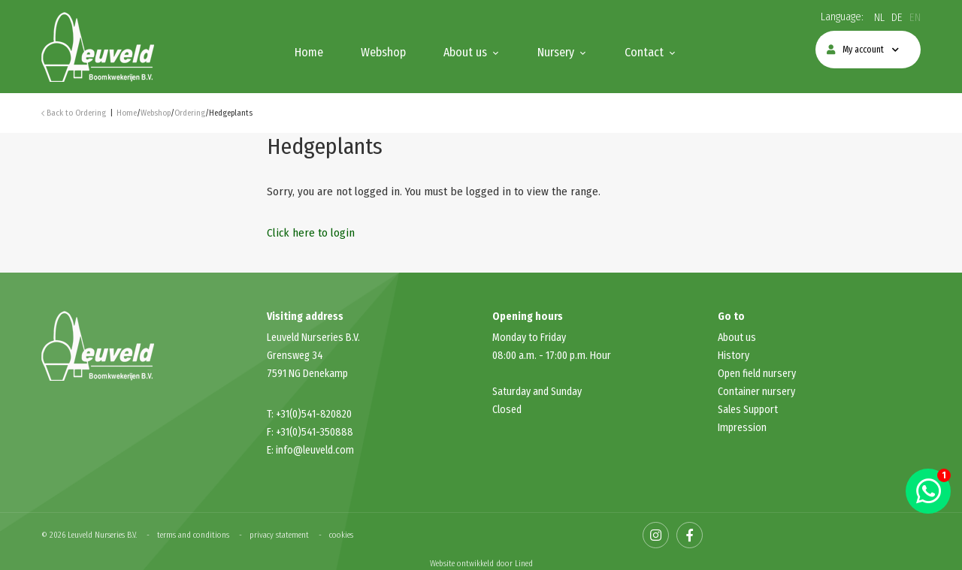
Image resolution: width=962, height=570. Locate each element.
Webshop (383, 52)
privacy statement (279, 535)
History (733, 355)
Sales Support (748, 409)
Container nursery (756, 391)
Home (309, 52)
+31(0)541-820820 (314, 414)
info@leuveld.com (315, 450)
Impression (742, 427)
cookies (341, 535)
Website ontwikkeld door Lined (481, 563)
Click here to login (311, 233)
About (732, 337)
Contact (644, 52)
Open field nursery (757, 373)
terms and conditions (193, 535)
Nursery (555, 52)
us (751, 337)
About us (465, 52)
